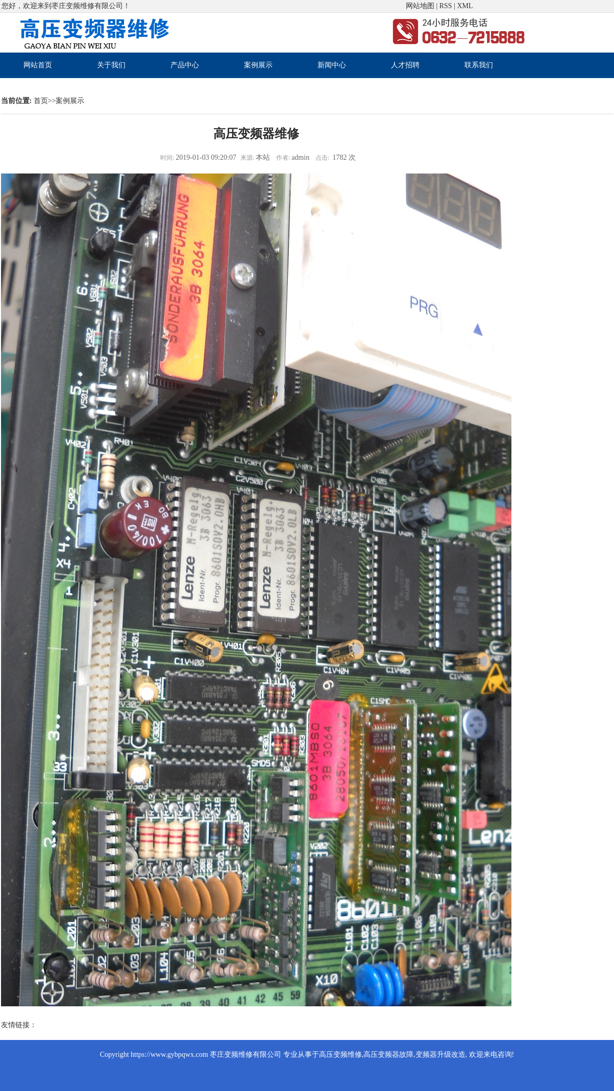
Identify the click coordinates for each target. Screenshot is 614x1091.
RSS (445, 6)
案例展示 (258, 65)
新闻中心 (331, 65)
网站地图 (420, 6)
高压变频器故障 (388, 1054)
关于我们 (111, 65)
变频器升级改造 (440, 1054)
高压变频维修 (340, 1054)
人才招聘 (405, 65)
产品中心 (184, 65)
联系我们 (478, 65)
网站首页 (37, 65)
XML (465, 6)
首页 (41, 101)
